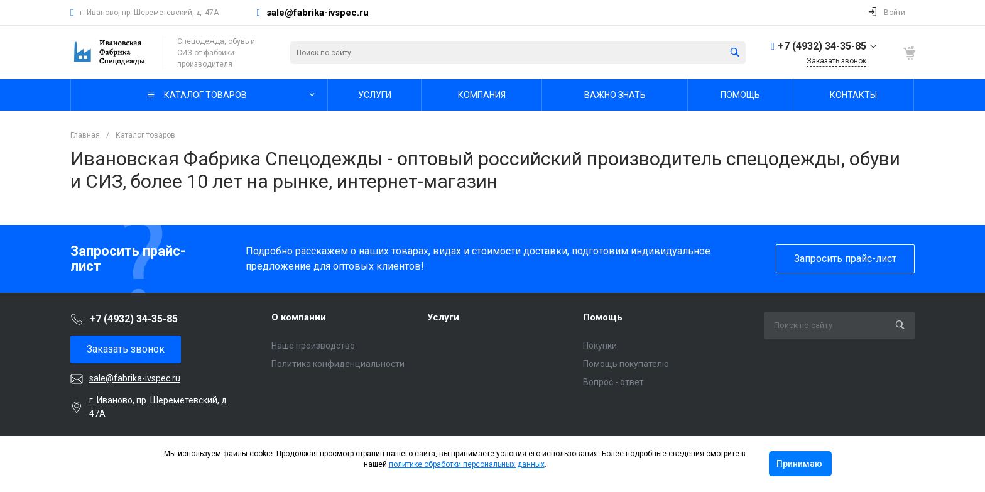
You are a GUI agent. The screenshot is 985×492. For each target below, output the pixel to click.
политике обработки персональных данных (467, 464)
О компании (298, 317)
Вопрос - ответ (613, 382)
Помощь (603, 317)
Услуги (443, 317)
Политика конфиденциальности (338, 364)
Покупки (600, 346)
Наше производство (313, 346)
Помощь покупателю (626, 364)
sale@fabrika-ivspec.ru (317, 12)
